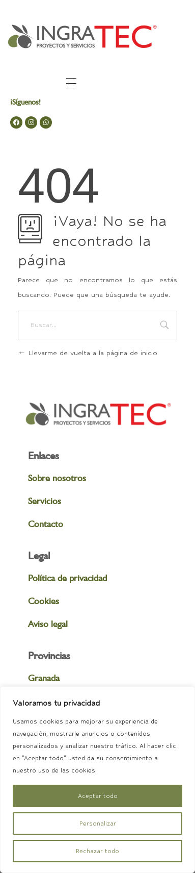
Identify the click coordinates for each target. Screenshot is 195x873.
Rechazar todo (97, 851)
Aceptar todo (98, 796)
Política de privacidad (67, 577)
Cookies (43, 600)
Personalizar (97, 823)
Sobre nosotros (57, 477)
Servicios (44, 500)
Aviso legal (48, 623)
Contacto (45, 523)
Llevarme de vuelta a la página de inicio (87, 353)
